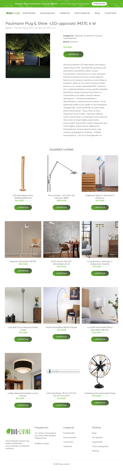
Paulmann (98, 38)
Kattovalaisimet (82, 14)
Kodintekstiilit (28, 14)
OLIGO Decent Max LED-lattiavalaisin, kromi (61, 265)
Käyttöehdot (97, 445)
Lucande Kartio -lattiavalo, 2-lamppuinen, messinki (100, 265)
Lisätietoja (73, 57)
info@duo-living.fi (41, 446)
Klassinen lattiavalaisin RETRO (23, 264)
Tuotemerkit (110, 14)
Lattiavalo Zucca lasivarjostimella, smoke (23, 331)
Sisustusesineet (47, 14)
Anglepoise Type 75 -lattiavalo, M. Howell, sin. (99, 199)
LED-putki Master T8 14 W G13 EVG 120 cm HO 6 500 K (61, 397)
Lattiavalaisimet (69, 41)
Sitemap (95, 453)
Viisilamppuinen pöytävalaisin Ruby (99, 396)
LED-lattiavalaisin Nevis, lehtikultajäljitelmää (23, 199)
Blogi (97, 14)
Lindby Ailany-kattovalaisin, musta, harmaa (23, 397)
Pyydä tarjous (99, 4)
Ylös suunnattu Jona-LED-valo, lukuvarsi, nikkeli (61, 199)
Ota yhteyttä (97, 440)
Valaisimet (64, 14)
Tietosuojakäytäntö (100, 449)
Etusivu (8, 30)
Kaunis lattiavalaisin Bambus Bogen (61, 330)
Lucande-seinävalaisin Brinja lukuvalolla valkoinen (99, 331)
